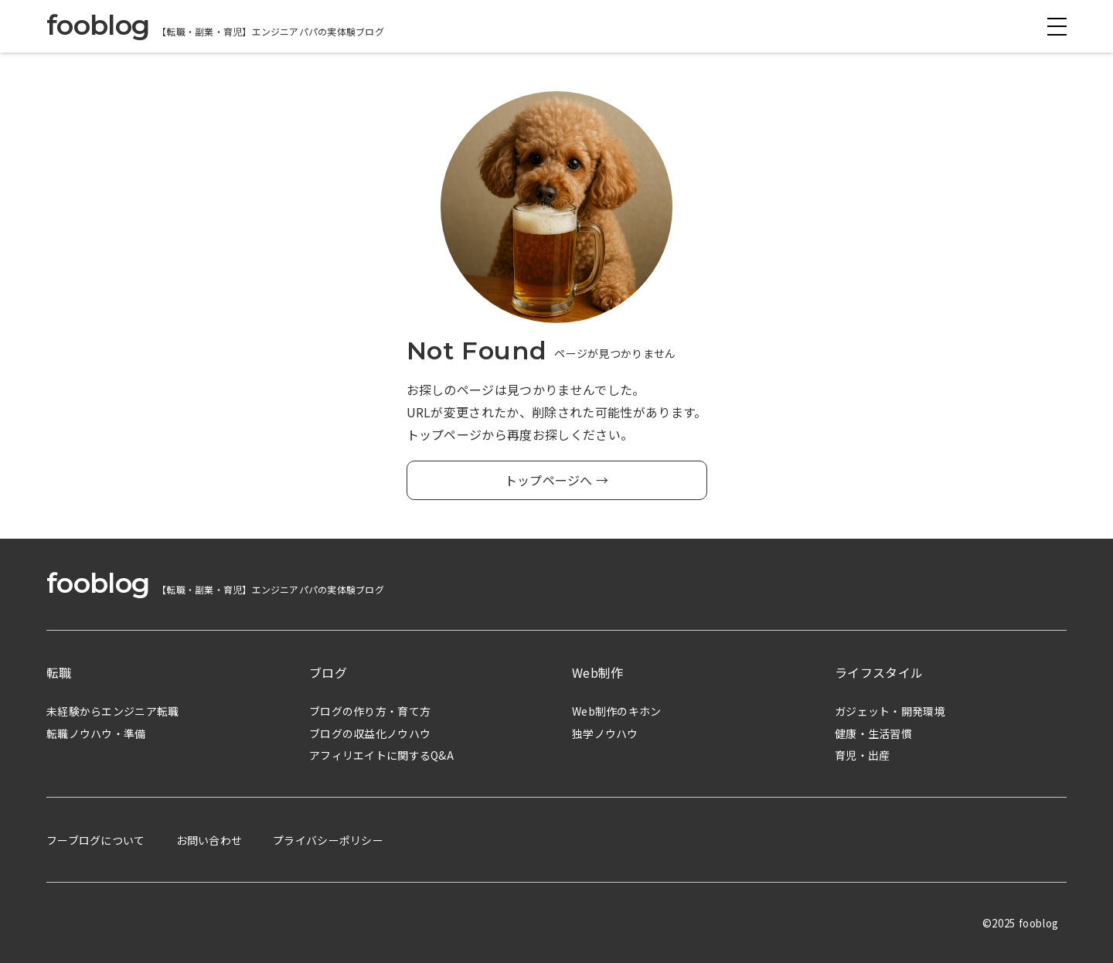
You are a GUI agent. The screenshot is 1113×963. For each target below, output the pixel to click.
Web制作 (598, 672)
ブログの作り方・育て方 (370, 711)
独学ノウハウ (605, 733)
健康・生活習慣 (873, 733)
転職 (59, 672)
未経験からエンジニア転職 (112, 711)
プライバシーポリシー (328, 840)
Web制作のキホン (617, 711)
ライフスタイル (879, 672)
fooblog (97, 25)
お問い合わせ (209, 840)
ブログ (328, 672)
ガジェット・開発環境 (890, 711)
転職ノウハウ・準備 (96, 733)
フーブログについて (95, 840)
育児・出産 (862, 755)
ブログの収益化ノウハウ (370, 733)
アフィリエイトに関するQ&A (381, 755)
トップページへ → (557, 480)
